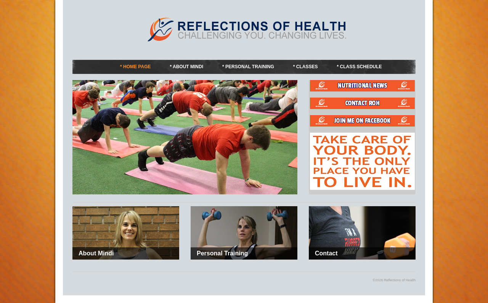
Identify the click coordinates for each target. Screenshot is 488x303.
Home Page (137, 66)
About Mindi (188, 66)
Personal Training (249, 66)
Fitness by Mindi (248, 29)
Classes (307, 66)
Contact (326, 253)
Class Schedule (361, 66)
